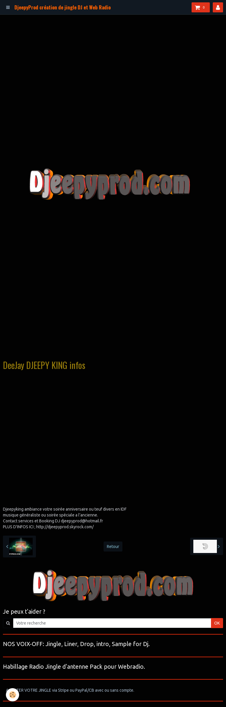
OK (217, 623)
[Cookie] (12, 694)
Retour (113, 546)
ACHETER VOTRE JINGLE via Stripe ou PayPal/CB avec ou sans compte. (70, 690)
